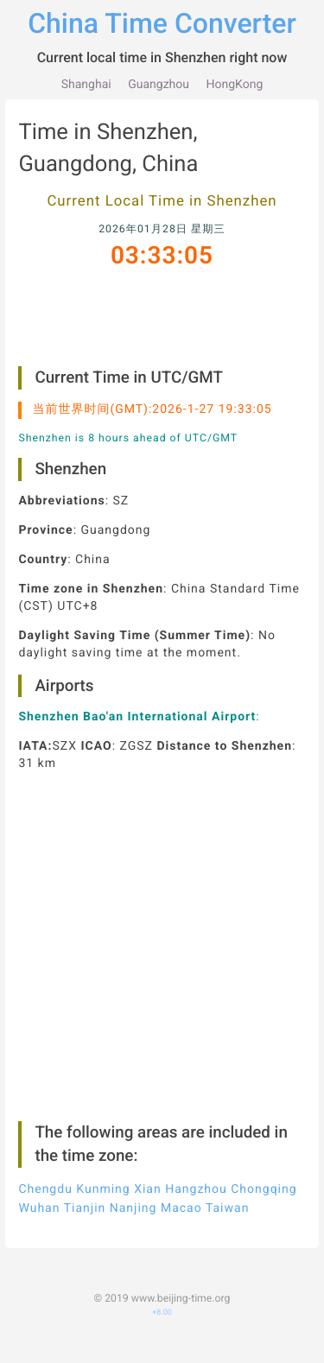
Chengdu (45, 1207)
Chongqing (263, 1207)
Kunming (103, 1207)
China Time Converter (162, 23)
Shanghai (86, 85)
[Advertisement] (162, 334)
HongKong (235, 85)
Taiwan (227, 1227)
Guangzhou (158, 85)
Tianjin (85, 1227)
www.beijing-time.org (181, 1316)
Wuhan (39, 1227)
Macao (181, 1227)
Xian (148, 1207)
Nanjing (133, 1227)
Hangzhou (196, 1207)
